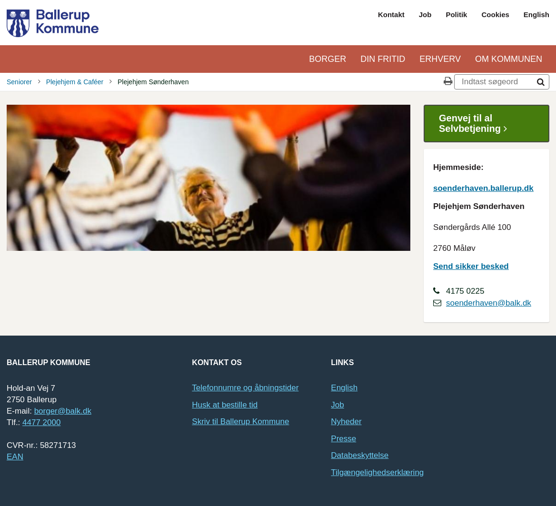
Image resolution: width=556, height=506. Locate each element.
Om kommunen (508, 59)
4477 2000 (41, 422)
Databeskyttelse (359, 455)
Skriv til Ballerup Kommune (240, 421)
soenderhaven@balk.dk (488, 303)
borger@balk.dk (62, 411)
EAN (15, 456)
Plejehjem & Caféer (75, 82)
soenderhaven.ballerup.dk (483, 188)
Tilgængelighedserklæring (377, 472)
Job (425, 14)
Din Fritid (382, 59)
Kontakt (391, 14)
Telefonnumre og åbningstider (245, 387)
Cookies (495, 14)
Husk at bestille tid (225, 404)
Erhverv (440, 59)
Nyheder (346, 421)
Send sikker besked (471, 266)
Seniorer (19, 82)
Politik (456, 14)
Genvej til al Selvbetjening (476, 123)
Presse (343, 438)
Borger (327, 59)
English (536, 14)
